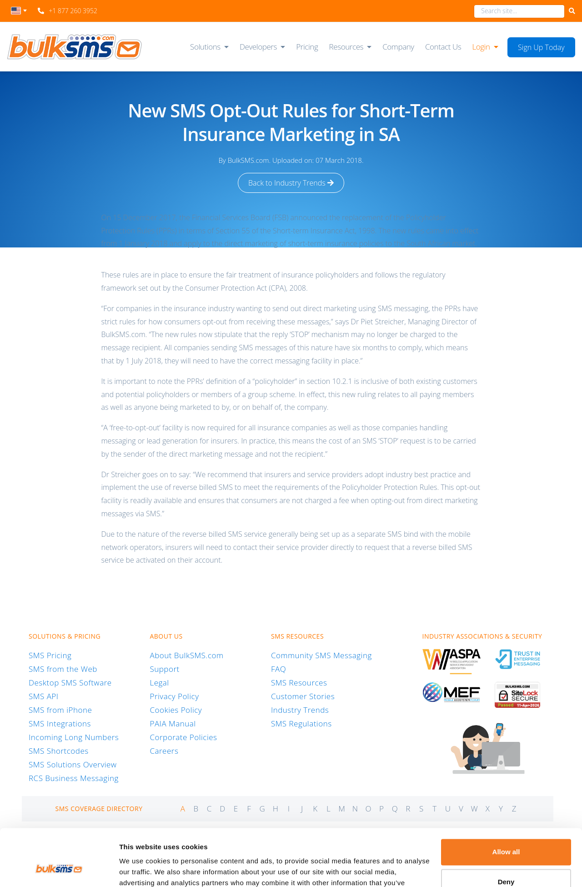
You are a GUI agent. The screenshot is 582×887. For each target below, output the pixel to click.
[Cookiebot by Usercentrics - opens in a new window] (59, 869)
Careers (164, 751)
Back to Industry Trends (291, 183)
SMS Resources (299, 682)
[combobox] (19, 13)
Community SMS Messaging (321, 655)
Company (398, 46)
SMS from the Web (63, 669)
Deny (506, 832)
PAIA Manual (173, 723)
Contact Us (443, 46)
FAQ (278, 669)
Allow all (506, 802)
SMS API (44, 696)
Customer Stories (303, 696)
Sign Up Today (541, 47)
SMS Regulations (301, 723)
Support (164, 669)
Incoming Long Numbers (74, 737)
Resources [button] (346, 46)
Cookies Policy (176, 710)
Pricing (307, 46)
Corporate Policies (183, 737)
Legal (159, 682)
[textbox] (19, 11)
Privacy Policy (174, 696)
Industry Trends (300, 710)
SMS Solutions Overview (73, 764)
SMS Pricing (50, 655)
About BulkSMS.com (186, 655)
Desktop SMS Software (70, 682)
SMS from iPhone (60, 710)
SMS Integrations (60, 723)
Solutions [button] (205, 46)
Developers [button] (258, 46)
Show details (140, 869)
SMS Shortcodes (59, 751)
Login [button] (481, 46)
